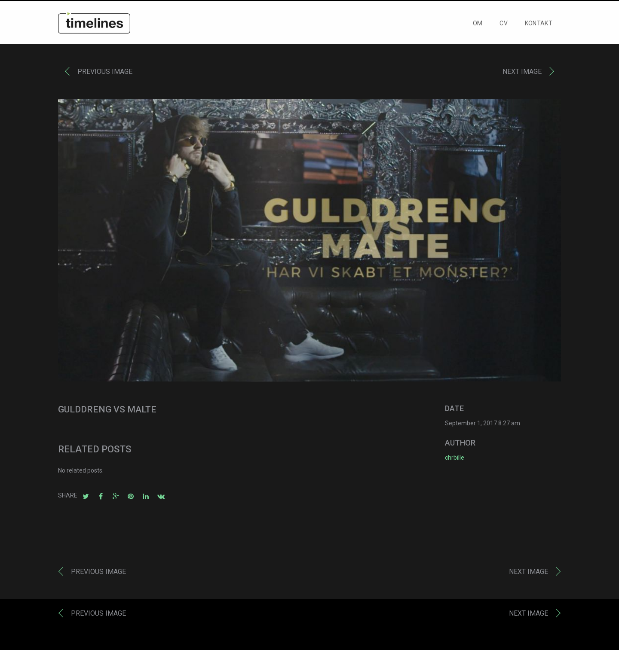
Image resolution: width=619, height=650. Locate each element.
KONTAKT (538, 24)
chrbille (454, 458)
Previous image (104, 72)
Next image (522, 72)
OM (478, 24)
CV (503, 24)
